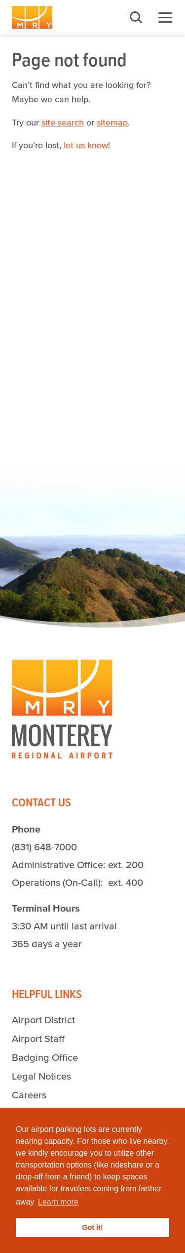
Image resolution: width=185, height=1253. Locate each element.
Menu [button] (165, 17)
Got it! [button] (92, 1227)
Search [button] (135, 17)
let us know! (87, 145)
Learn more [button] (58, 1202)
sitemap (112, 122)
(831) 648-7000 (44, 846)
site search (62, 122)
